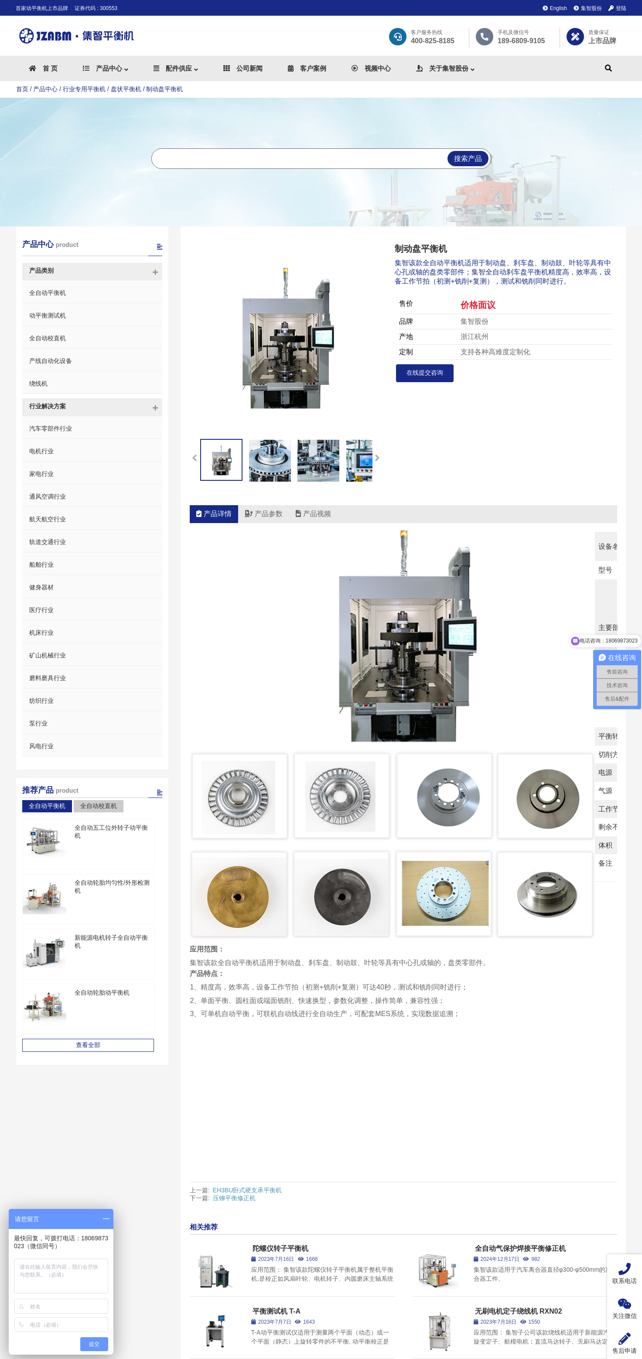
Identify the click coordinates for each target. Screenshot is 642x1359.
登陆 (617, 8)
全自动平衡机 (47, 805)
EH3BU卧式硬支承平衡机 (247, 1031)
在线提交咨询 (424, 372)
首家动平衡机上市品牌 (42, 8)
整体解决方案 (401, 1243)
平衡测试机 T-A (277, 1152)
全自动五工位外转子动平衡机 (114, 827)
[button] (377, 454)
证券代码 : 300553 (96, 8)
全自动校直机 (98, 805)
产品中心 (45, 89)
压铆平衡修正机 (234, 1039)
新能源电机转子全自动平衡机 (114, 937)
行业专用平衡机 (84, 89)
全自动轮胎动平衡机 (102, 992)
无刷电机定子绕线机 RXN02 (518, 1152)
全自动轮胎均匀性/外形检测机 (115, 882)
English (555, 8)
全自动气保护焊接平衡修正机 (520, 1089)
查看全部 (91, 1044)
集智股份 (588, 8)
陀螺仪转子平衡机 (280, 1089)
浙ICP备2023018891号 (394, 1351)
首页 (22, 89)
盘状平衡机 (126, 89)
